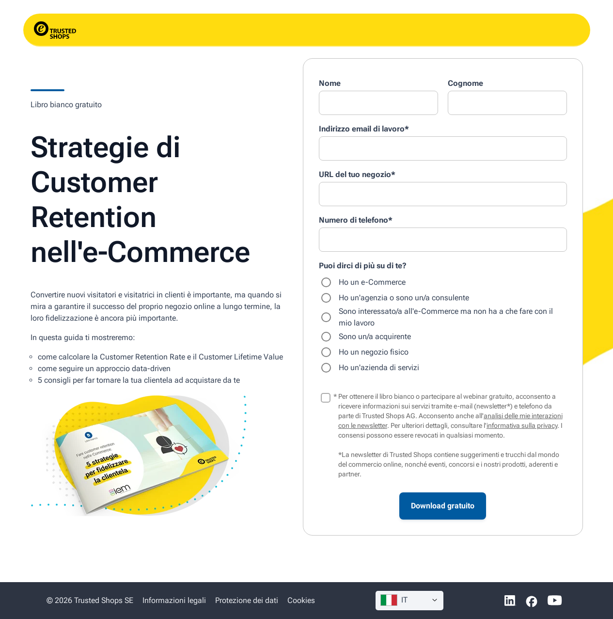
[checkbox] (443, 325)
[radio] (443, 282)
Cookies (301, 600)
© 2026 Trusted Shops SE (90, 600)
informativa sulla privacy (522, 425)
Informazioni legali (175, 600)
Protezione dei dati (246, 600)
